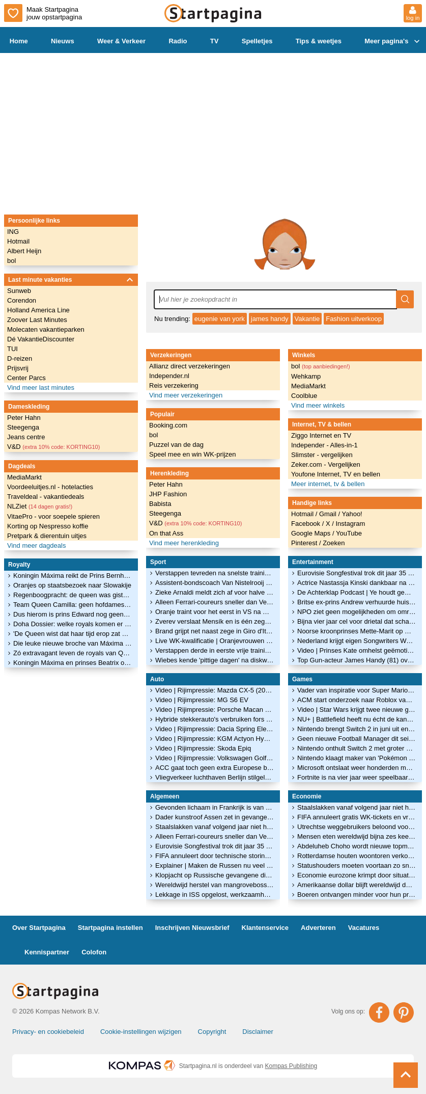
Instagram (350, 523)
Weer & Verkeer (121, 41)
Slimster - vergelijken (322, 455)
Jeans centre (26, 437)
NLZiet (39, 506)
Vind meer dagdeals (36, 545)
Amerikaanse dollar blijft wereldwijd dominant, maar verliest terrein (356, 885)
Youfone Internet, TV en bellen (335, 474)
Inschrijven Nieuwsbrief (192, 927)
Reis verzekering (173, 385)
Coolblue (304, 395)
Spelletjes (257, 41)
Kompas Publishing (291, 1066)
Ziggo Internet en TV (321, 435)
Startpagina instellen (110, 927)
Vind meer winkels (318, 405)
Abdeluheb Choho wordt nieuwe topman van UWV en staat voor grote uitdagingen (356, 846)
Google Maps (311, 533)
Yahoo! (352, 514)
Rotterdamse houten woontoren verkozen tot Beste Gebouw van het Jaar (356, 856)
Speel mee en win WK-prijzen (192, 454)
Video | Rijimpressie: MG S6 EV (201, 700)
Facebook (306, 523)
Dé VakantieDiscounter (40, 339)
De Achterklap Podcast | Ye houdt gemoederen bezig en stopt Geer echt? (356, 592)
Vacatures (363, 927)
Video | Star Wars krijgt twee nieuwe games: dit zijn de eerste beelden (356, 709)
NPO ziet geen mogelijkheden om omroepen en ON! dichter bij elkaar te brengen (356, 612)
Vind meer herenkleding (184, 543)
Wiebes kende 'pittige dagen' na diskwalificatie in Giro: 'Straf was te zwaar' (214, 660)
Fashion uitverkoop (354, 319)
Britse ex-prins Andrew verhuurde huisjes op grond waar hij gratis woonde (356, 602)
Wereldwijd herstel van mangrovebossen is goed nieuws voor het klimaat (214, 885)
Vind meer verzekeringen (185, 395)
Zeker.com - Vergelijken (325, 464)
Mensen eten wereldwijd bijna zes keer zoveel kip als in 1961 (356, 836)
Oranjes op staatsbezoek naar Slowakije (72, 585)
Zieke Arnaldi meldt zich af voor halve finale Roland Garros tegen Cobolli (214, 592)
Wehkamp (306, 376)
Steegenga (23, 427)
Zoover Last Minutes (37, 320)
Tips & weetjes (319, 41)
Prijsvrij (18, 368)
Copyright (212, 1031)
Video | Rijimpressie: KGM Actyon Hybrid (214, 738)
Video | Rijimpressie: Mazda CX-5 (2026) (214, 690)
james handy (270, 319)
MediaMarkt (24, 477)
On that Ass (166, 533)
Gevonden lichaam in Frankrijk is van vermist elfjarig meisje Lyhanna (214, 807)
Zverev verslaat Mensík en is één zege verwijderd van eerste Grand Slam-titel (214, 621)
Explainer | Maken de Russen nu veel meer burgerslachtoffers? (214, 865)
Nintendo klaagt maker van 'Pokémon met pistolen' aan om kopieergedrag (356, 758)
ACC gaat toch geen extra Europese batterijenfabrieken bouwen (214, 767)
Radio (177, 41)
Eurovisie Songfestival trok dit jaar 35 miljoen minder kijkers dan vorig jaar (214, 846)
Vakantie (307, 319)
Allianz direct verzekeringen (189, 366)
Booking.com (168, 425)
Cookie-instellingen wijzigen (141, 1031)
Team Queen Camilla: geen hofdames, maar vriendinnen (72, 604)
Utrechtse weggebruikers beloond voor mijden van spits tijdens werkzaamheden (356, 827)
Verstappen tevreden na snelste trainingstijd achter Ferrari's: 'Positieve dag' (214, 573)
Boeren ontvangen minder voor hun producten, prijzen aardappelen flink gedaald (356, 894)
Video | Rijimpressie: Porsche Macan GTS (214, 709)
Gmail (328, 514)
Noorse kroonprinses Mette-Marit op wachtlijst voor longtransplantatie (356, 631)
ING (13, 231)
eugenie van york (219, 319)
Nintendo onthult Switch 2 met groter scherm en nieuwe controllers (356, 748)
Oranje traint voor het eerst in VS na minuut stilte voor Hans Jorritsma (214, 612)
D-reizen (19, 358)
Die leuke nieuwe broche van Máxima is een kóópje (72, 643)
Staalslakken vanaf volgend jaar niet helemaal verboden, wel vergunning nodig (214, 827)
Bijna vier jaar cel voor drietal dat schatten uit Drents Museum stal (356, 621)
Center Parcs (26, 378)
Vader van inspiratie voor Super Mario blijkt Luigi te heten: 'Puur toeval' (356, 690)
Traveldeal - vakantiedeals (45, 496)
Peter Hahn (24, 417)
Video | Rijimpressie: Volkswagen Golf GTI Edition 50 (214, 758)
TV (214, 41)
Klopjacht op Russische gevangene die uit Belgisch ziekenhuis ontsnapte (214, 875)
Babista (160, 504)
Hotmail (18, 241)
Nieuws (62, 41)
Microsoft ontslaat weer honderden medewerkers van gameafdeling (356, 767)
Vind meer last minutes (40, 387)
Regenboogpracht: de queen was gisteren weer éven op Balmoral (72, 595)
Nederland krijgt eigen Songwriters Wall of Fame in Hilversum (356, 641)
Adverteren (318, 927)
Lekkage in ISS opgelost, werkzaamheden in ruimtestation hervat (214, 894)
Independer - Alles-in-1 (324, 445)
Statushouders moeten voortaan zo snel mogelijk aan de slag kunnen (356, 865)
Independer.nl (169, 376)
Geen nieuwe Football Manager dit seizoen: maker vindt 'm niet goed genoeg (356, 738)
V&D (53, 446)
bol (11, 260)
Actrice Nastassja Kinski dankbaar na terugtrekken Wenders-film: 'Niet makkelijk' (356, 582)
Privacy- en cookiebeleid (48, 1031)
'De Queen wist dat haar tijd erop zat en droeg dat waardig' (72, 633)
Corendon (21, 300)
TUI (12, 349)
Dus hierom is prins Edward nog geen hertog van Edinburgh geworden (72, 614)
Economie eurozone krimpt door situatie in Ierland (356, 875)
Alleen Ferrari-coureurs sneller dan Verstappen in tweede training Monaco (214, 602)
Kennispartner (46, 952)
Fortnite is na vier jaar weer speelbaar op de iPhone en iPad (356, 777)
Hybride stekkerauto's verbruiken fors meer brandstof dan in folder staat (214, 719)
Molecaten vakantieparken (45, 329)
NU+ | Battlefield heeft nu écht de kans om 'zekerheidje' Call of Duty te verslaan (356, 719)
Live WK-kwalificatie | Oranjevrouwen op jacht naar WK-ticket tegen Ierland (214, 641)
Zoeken (334, 543)
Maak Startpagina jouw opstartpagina (43, 13)
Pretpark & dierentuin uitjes (47, 536)
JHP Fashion (168, 494)
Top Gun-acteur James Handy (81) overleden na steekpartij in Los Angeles (356, 660)
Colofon (93, 952)
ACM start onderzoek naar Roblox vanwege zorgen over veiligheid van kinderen (356, 700)
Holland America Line (38, 310)
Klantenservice (265, 927)
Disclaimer (257, 1031)
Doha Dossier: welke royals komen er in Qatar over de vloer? (72, 624)
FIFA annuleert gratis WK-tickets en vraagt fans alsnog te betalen (356, 817)
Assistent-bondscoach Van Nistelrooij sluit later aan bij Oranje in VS (214, 582)
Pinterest (305, 543)
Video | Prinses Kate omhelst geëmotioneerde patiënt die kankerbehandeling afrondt (356, 650)
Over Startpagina (39, 927)
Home (19, 41)
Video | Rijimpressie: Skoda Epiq (203, 748)
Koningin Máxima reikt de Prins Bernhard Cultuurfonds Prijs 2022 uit (72, 575)
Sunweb (19, 291)
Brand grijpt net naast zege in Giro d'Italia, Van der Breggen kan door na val (214, 631)
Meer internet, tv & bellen (328, 484)
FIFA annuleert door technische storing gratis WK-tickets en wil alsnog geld (214, 856)
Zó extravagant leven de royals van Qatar (72, 653)
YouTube (349, 533)
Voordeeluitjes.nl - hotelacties (50, 487)
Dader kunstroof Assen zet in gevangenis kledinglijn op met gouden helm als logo (214, 817)
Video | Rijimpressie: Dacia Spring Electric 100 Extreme (214, 729)
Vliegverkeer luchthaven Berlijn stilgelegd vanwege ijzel (214, 777)
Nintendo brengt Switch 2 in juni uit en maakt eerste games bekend (356, 729)
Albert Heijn (24, 251)
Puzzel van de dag (176, 444)
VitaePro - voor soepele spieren (53, 516)
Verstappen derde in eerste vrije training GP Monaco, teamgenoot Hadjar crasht (214, 650)
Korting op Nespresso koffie (47, 526)
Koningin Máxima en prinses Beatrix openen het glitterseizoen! (72, 662)
